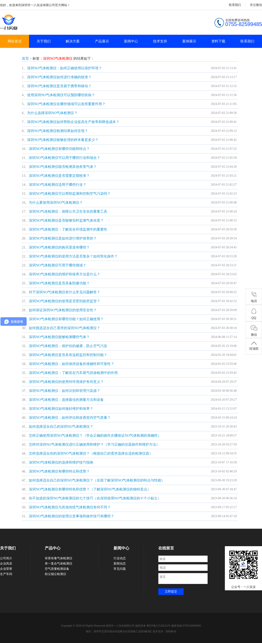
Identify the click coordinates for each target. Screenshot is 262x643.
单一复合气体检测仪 (58, 563)
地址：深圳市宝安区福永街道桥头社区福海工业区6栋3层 (119, 631)
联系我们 (235, 5)
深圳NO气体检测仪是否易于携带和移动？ (59, 86)
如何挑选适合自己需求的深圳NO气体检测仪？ (64, 328)
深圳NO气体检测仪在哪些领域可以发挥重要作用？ (66, 104)
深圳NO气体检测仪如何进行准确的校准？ (59, 77)
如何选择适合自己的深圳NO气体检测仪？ (61, 426)
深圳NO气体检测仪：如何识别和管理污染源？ (64, 391)
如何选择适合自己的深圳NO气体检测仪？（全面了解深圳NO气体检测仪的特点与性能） (97, 480)
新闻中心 (131, 41)
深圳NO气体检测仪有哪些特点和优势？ (59, 471)
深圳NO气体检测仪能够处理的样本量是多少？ (62, 140)
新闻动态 (120, 563)
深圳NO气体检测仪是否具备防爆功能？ (59, 283)
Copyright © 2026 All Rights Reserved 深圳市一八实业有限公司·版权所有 (104, 625)
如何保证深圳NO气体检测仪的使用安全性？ (63, 310)
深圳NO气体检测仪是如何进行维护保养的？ (63, 238)
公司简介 (6, 558)
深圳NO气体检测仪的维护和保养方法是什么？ (64, 274)
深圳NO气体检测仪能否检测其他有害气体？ (63, 167)
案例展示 (189, 41)
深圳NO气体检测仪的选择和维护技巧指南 (61, 462)
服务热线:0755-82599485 (186, 625)
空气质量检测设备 (57, 568)
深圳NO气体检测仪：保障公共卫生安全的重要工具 (68, 211)
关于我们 (44, 41)
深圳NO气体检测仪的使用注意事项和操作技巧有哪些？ (71, 516)
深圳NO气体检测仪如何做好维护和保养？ (61, 408)
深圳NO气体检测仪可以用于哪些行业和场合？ (64, 158)
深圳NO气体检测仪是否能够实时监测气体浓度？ (66, 220)
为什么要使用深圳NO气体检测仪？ (56, 202)
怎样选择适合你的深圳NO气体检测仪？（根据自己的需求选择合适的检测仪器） (91, 453)
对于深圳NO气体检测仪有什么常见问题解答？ (64, 292)
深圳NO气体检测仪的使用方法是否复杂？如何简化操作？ (73, 256)
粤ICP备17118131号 (158, 625)
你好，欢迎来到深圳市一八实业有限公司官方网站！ (35, 5)
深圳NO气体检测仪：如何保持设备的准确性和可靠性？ (71, 364)
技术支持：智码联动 (164, 631)
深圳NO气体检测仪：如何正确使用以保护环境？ (64, 68)
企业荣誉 (6, 568)
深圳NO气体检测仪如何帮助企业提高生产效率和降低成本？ (73, 122)
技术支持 (160, 41)
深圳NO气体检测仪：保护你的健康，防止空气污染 (68, 346)
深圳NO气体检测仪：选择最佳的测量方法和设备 (66, 399)
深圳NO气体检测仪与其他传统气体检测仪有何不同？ (70, 507)
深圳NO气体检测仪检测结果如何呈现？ (57, 131)
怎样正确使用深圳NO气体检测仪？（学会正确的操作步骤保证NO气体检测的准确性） (95, 435)
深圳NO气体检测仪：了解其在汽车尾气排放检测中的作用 (73, 373)
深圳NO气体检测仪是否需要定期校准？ (59, 175)
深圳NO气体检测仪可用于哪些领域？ (57, 265)
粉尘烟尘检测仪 (55, 574)
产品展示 (102, 41)
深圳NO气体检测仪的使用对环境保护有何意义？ (66, 382)
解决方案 (73, 41)
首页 (25, 58)
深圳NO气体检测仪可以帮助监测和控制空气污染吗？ (70, 193)
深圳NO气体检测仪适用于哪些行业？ (57, 184)
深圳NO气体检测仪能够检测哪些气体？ (59, 337)
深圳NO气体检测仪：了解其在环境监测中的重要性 (68, 229)
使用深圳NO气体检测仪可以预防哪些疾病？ (61, 95)
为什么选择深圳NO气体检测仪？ (52, 113)
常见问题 (120, 568)
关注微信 (256, 5)
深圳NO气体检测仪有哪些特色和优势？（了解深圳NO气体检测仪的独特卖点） (90, 489)
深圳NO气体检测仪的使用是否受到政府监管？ (64, 301)
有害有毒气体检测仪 (58, 558)
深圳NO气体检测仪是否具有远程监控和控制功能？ (68, 355)
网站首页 (15, 41)
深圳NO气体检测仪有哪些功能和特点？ (59, 149)
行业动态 (120, 558)
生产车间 (6, 574)
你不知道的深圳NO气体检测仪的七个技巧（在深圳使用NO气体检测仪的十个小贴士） (95, 498)
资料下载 (218, 41)
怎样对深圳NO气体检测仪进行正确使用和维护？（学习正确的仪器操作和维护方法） (94, 444)
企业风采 (6, 563)
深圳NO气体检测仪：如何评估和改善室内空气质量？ (70, 417)
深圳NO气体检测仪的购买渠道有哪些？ (59, 247)
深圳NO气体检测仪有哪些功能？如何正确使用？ (66, 319)
